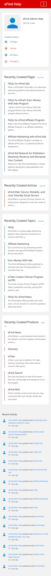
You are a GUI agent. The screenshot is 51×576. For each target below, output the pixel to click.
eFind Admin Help (15, 420)
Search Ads (38, 461)
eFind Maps (40, 525)
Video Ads (37, 452)
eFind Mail (40, 516)
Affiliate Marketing (41, 481)
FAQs (36, 490)
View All (40, 77)
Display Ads (38, 443)
